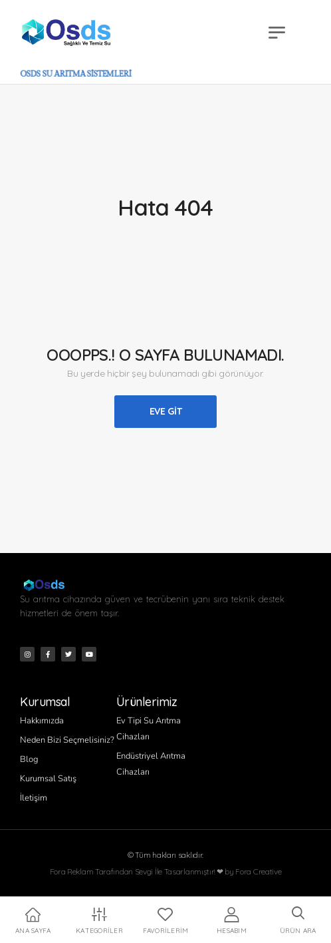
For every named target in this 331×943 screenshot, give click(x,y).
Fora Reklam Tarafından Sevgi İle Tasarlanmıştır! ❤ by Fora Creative (166, 871)
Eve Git (166, 411)
